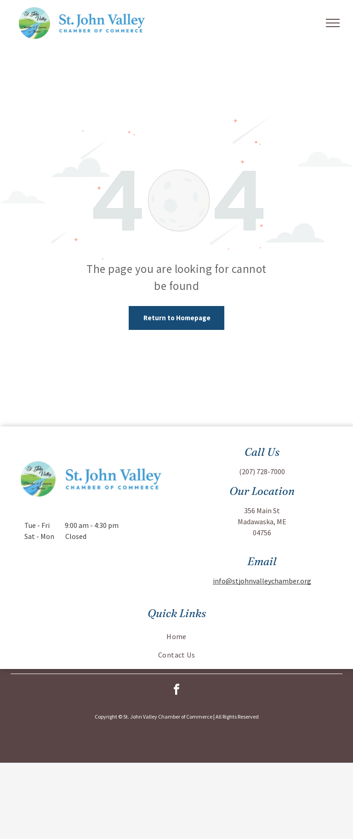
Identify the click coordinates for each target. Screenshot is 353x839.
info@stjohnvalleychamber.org (262, 580)
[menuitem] (176, 636)
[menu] (333, 23)
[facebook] (176, 690)
